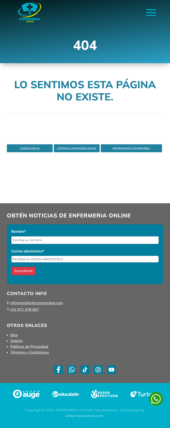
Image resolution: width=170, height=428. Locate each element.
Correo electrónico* (27, 251)
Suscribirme (23, 271)
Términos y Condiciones (29, 352)
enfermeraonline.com (84, 416)
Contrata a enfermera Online (76, 148)
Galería (16, 340)
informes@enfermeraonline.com (37, 303)
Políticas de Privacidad (29, 346)
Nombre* (18, 231)
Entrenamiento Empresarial (131, 148)
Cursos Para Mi (30, 148)
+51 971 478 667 (24, 309)
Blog (14, 335)
